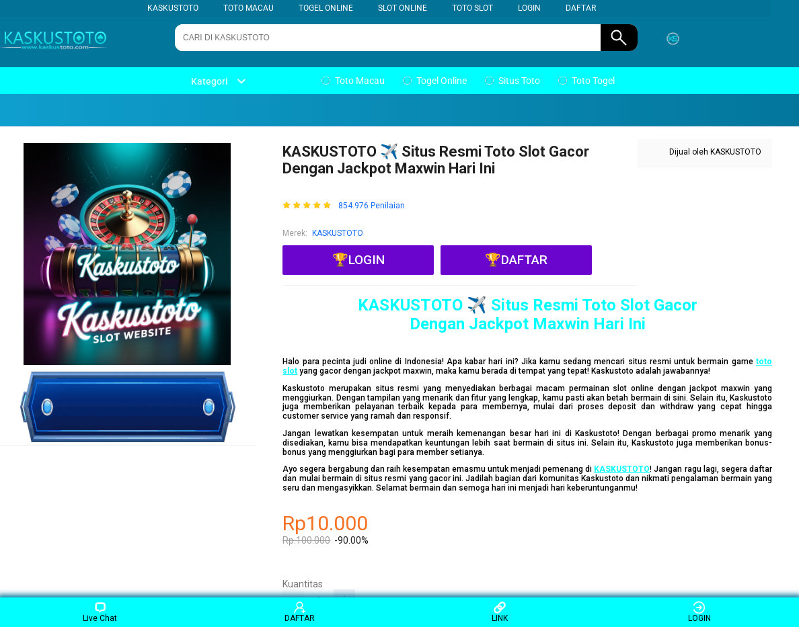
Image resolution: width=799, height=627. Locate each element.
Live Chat (100, 612)
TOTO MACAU (248, 8)
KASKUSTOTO (172, 8)
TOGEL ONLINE (326, 8)
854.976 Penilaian (371, 206)
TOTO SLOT (472, 8)
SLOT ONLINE (402, 8)
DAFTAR (581, 8)
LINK (500, 612)
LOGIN (529, 8)
